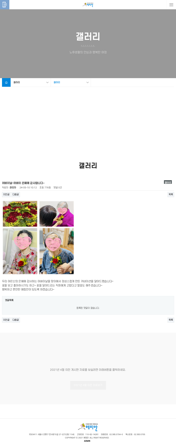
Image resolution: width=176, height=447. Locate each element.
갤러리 (16, 82)
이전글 (6, 194)
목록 (171, 194)
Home (6, 82)
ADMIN (87, 441)
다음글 (15, 194)
